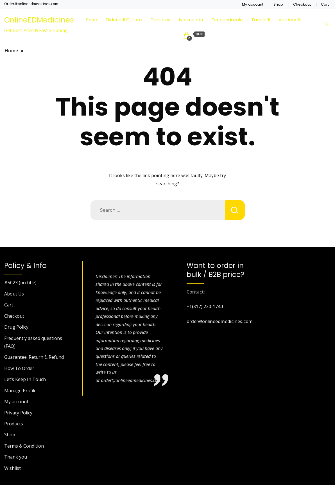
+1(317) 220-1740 (205, 306)
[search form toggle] (326, 24)
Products (13, 424)
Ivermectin (191, 20)
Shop (278, 4)
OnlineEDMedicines (39, 20)
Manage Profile (20, 390)
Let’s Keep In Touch (25, 379)
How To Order (19, 368)
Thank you (15, 457)
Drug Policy (16, 327)
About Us (14, 294)
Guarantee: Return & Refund (34, 357)
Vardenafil (290, 20)
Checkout (302, 4)
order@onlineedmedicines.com (220, 321)
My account (252, 4)
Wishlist (12, 468)
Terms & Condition (24, 446)
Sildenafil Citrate (124, 20)
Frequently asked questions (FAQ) (33, 342)
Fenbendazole (227, 20)
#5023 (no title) (20, 282)
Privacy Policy (18, 413)
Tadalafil (260, 20)
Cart (325, 4)
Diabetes (160, 20)
